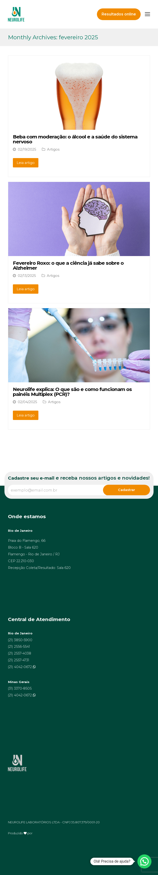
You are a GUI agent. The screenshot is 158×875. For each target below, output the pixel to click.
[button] (144, 861)
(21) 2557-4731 (18, 660)
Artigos (53, 149)
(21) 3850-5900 (20, 640)
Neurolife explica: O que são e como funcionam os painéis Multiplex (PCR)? (72, 391)
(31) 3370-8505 (20, 688)
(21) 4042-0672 (20, 667)
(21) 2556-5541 (19, 646)
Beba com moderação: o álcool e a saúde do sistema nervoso (75, 139)
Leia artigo (26, 163)
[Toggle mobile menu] (147, 14)
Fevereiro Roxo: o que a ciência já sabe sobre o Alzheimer (68, 265)
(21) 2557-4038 (19, 653)
